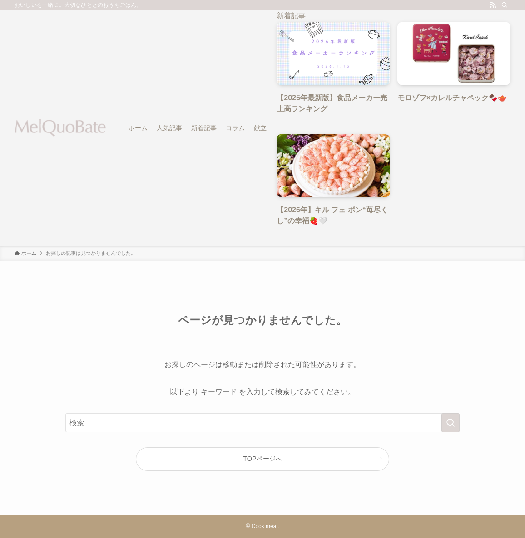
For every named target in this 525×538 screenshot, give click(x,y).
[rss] (493, 5)
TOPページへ (262, 458)
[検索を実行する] (450, 422)
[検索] (504, 5)
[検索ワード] (262, 422)
